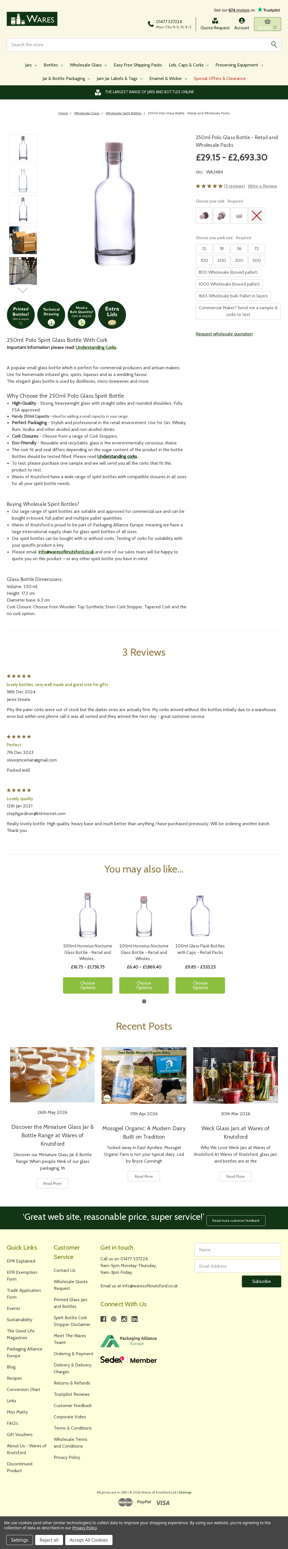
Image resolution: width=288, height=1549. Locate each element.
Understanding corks (117, 458)
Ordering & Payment (73, 1353)
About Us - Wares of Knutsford (27, 1449)
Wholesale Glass (88, 67)
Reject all (49, 1540)
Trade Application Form (24, 1293)
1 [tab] (144, 1003)
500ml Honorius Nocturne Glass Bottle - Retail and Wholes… (87, 954)
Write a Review (262, 188)
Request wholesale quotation (224, 336)
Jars (31, 67)
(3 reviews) (234, 188)
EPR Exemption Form (22, 1275)
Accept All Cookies (89, 1540)
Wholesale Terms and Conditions (70, 1442)
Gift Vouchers (20, 1434)
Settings (19, 1540)
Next (23, 292)
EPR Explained (21, 1260)
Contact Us (64, 1269)
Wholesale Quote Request (71, 1284)
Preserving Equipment (239, 67)
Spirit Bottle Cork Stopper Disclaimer (72, 1320)
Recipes (14, 1377)
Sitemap (185, 1492)
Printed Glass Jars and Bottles (70, 1302)
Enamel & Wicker (168, 80)
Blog (11, 1366)
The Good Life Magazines (21, 1334)
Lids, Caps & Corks (189, 67)
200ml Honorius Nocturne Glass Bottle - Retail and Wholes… (144, 954)
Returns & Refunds (72, 1382)
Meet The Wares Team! (70, 1338)
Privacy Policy (67, 1456)
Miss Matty (17, 1411)
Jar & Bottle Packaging (66, 80)
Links (11, 1400)
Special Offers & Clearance (220, 80)
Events (13, 1307)
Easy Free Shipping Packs (138, 67)
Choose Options (88, 987)
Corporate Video (70, 1416)
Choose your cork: (219, 203)
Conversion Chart (23, 1389)
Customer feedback (73, 1405)
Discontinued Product (19, 1467)
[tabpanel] (88, 946)
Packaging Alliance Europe (24, 1352)
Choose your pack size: (223, 239)
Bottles (53, 67)
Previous (23, 133)
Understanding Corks (96, 349)
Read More (52, 1185)
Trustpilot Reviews (72, 1393)
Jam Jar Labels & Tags (120, 80)
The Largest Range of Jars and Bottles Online (144, 94)
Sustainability (19, 1319)
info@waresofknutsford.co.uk (66, 554)
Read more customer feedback (238, 1219)
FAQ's (12, 1422)
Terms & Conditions (73, 1427)
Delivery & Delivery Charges (72, 1368)
